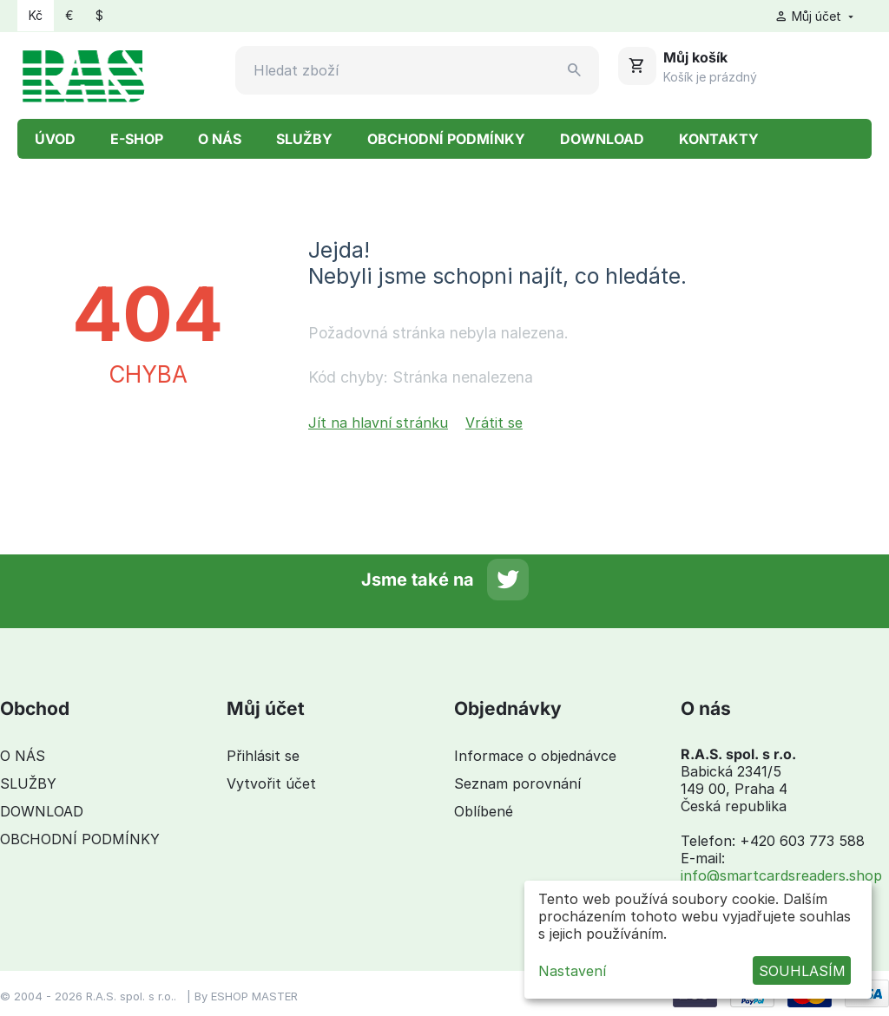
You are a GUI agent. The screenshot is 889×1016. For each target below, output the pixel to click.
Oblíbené (483, 811)
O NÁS (219, 138)
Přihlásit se (263, 755)
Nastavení (572, 971)
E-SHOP (136, 138)
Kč (36, 15)
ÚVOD (55, 138)
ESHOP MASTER (254, 996)
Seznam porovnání (517, 783)
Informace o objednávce (535, 755)
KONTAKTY (719, 138)
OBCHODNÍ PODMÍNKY (446, 138)
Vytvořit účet (271, 783)
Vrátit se (494, 422)
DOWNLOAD (602, 138)
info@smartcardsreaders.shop (781, 875)
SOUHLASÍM (802, 971)
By (202, 996)
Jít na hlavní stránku (378, 422)
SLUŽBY (304, 138)
